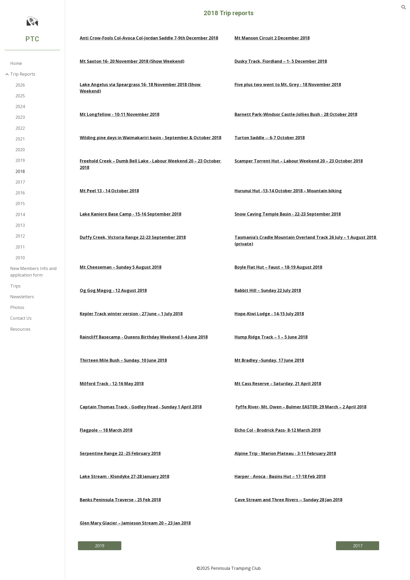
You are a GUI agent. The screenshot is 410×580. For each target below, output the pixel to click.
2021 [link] (20, 139)
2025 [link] (20, 96)
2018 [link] (20, 171)
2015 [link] (20, 203)
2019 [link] (20, 160)
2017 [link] (20, 182)
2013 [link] (20, 225)
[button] (403, 7)
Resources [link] (20, 329)
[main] (237, 13)
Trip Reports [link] (23, 74)
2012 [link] (20, 236)
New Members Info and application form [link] (33, 272)
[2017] (366, 546)
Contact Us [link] (21, 318)
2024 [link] (20, 106)
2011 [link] (20, 247)
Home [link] (16, 63)
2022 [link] (20, 128)
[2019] (108, 546)
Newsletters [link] (22, 297)
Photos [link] (17, 307)
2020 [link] (20, 150)
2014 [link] (20, 214)
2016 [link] (20, 193)
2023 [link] (20, 117)
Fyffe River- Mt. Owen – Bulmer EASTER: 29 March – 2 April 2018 (310, 407)
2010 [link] (20, 258)
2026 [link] (20, 85)
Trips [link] (15, 286)
